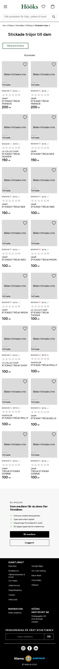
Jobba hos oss (14, 585)
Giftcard (34, 585)
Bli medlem (29, 534)
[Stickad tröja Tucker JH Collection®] (44, 298)
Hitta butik (12, 599)
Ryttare (11, 26)
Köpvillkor (12, 566)
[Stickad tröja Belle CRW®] (44, 403)
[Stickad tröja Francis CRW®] (15, 86)
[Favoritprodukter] (43, 6)
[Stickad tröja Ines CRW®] (44, 192)
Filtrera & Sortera (15, 46)
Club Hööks (36, 580)
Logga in (29, 542)
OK (49, 636)
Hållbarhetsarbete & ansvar (16, 575)
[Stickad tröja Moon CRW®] (44, 245)
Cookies (11, 595)
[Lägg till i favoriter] (25, 64)
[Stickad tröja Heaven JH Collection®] (15, 139)
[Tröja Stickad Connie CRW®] (15, 456)
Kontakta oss (13, 571)
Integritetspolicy (15, 590)
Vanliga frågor (37, 566)
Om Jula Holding (38, 571)
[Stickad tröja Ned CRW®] (44, 139)
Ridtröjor (29, 26)
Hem (4, 26)
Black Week (36, 575)
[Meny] (5, 7)
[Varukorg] (52, 6)
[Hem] (29, 6)
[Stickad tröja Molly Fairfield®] (44, 350)
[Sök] (29, 16)
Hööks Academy (15, 613)
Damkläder (20, 26)
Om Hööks (12, 581)
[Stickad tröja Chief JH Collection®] (15, 350)
